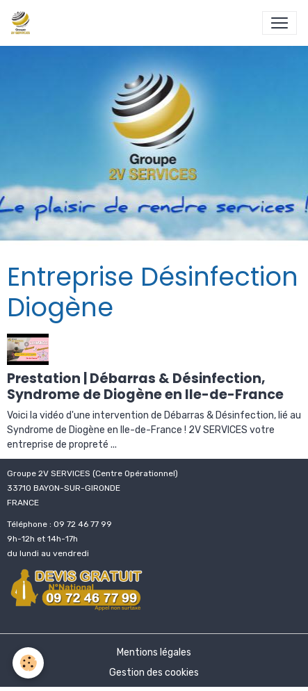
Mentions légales (154, 652)
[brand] (23, 23)
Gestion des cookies (154, 672)
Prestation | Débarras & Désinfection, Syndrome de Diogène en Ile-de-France (145, 386)
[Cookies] (28, 662)
